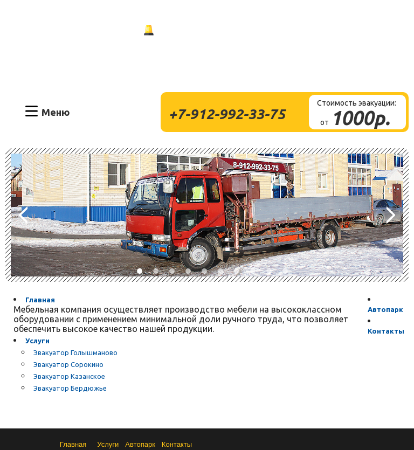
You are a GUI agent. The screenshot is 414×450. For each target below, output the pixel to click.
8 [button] (252, 271)
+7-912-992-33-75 (227, 114)
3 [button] (172, 271)
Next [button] (391, 215)
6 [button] (220, 271)
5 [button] (204, 271)
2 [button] (155, 271)
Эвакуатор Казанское (69, 376)
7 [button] (236, 271)
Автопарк (385, 309)
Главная (40, 299)
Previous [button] (23, 215)
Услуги (37, 340)
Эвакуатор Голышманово (75, 352)
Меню (56, 111)
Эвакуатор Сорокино (68, 364)
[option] (207, 215)
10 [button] (285, 271)
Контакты (386, 331)
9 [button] (269, 271)
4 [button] (188, 271)
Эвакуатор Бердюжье (70, 388)
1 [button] (139, 271)
